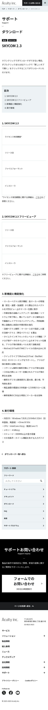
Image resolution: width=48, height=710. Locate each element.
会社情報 (6, 662)
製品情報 (6, 641)
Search (41, 481)
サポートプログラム (11, 525)
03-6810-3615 (29, 624)
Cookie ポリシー (31, 680)
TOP (3, 9)
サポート (11, 9)
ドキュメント (9, 496)
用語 (5, 518)
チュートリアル (10, 489)
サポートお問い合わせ (32, 3)
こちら (38, 197)
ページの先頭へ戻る (24, 606)
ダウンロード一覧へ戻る (15, 454)
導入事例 (6, 646)
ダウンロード (23, 9)
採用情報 (6, 667)
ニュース (5, 651)
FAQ (5, 511)
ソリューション (8, 635)
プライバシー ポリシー (10, 680)
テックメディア (8, 656)
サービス (6, 630)
